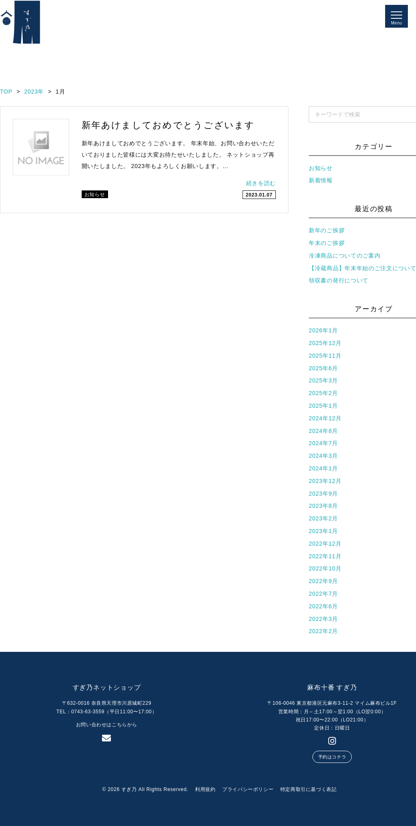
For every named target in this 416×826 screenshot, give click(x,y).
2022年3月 (323, 619)
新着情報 (321, 180)
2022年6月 (323, 606)
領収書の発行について (338, 280)
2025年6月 (323, 368)
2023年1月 (323, 531)
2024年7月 (323, 443)
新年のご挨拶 (326, 230)
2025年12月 (325, 343)
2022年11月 (325, 556)
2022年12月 (325, 543)
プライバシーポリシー (247, 789)
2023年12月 (325, 481)
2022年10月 (325, 568)
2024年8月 (323, 431)
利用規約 (205, 789)
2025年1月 (323, 405)
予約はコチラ (332, 756)
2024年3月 (323, 455)
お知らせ (321, 168)
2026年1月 (323, 330)
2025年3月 (323, 380)
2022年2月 (323, 631)
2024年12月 (325, 418)
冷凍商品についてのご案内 (344, 255)
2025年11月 (325, 355)
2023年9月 (323, 493)
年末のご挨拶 (326, 243)
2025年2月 (323, 393)
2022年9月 (323, 581)
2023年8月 (323, 506)
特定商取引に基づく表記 (308, 789)
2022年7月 (323, 593)
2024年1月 (323, 468)
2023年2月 (323, 518)
